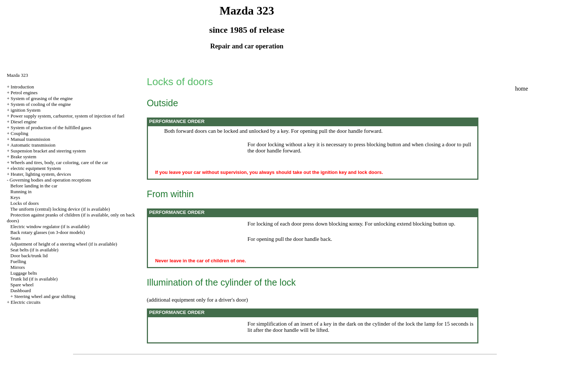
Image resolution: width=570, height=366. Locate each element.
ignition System (25, 110)
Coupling (19, 133)
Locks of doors (25, 203)
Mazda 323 (17, 75)
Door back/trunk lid (29, 255)
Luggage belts (24, 273)
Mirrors (18, 267)
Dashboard (21, 290)
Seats (15, 238)
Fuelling (18, 261)
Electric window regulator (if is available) (50, 226)
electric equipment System (36, 168)
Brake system (23, 156)
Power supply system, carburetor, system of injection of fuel (67, 116)
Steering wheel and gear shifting (44, 296)
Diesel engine (23, 121)
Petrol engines (24, 92)
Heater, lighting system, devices (41, 174)
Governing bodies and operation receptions (50, 180)
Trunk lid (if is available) (33, 279)
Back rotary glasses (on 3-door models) (48, 232)
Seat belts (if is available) (35, 249)
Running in (21, 191)
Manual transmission (30, 139)
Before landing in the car (34, 185)
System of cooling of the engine (41, 104)
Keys (15, 197)
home (521, 88)
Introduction (22, 86)
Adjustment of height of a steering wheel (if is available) (63, 244)
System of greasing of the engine (42, 98)
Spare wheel (22, 284)
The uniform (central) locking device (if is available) (60, 209)
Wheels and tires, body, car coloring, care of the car (59, 162)
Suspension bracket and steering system (48, 151)
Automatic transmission (33, 145)
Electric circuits (25, 302)
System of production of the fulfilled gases (51, 127)
